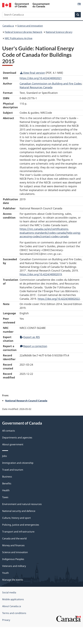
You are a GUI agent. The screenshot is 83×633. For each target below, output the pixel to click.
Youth (5, 572)
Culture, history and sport (16, 517)
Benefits (6, 483)
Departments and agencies (17, 437)
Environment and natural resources (22, 504)
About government (12, 444)
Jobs (4, 456)
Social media (9, 592)
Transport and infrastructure (18, 531)
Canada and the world (14, 538)
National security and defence (18, 511)
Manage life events (12, 579)
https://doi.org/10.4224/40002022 (59, 298)
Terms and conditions (14, 613)
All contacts (8, 430)
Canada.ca (8, 25)
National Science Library (59, 32)
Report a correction (33, 346)
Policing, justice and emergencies (20, 524)
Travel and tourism (12, 469)
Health (6, 490)
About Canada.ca (11, 606)
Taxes (5, 497)
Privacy (6, 620)
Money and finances (13, 545)
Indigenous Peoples (13, 559)
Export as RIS (30, 337)
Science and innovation (30, 25)
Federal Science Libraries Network (23, 32)
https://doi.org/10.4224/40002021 (41, 78)
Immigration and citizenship (17, 462)
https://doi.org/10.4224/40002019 (41, 274)
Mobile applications (13, 599)
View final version (32, 72)
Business (7, 476)
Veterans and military (14, 566)
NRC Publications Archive (18, 38)
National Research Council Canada (26, 400)
